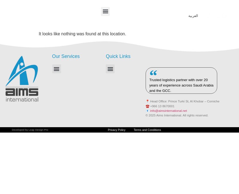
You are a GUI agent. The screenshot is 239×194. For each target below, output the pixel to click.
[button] (105, 11)
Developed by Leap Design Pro (30, 130)
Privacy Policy (114, 131)
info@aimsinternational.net (168, 110)
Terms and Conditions (150, 131)
